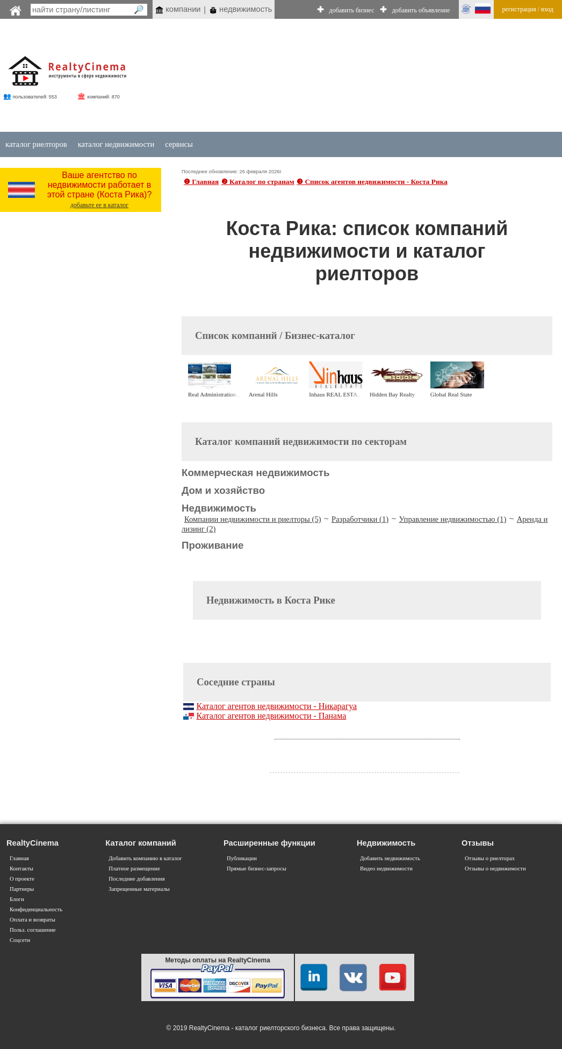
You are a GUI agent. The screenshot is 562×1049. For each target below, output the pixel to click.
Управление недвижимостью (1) (453, 519)
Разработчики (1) (360, 519)
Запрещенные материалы (139, 889)
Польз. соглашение (33, 930)
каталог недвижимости (116, 144)
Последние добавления (136, 879)
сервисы (179, 144)
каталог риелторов (36, 144)
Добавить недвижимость (390, 858)
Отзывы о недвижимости (495, 868)
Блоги (17, 899)
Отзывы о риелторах (490, 858)
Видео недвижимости (386, 868)
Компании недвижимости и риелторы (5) (252, 519)
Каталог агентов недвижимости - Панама (271, 715)
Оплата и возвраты (32, 920)
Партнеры (22, 889)
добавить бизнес (351, 10)
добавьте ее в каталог (99, 205)
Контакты (21, 868)
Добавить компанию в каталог (145, 858)
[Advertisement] (335, 76)
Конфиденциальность (36, 909)
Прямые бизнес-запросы (256, 868)
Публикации (242, 858)
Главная (19, 858)
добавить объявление (421, 10)
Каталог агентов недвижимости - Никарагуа (276, 706)
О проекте (22, 879)
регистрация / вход (527, 9)
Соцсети (20, 940)
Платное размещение (134, 868)
